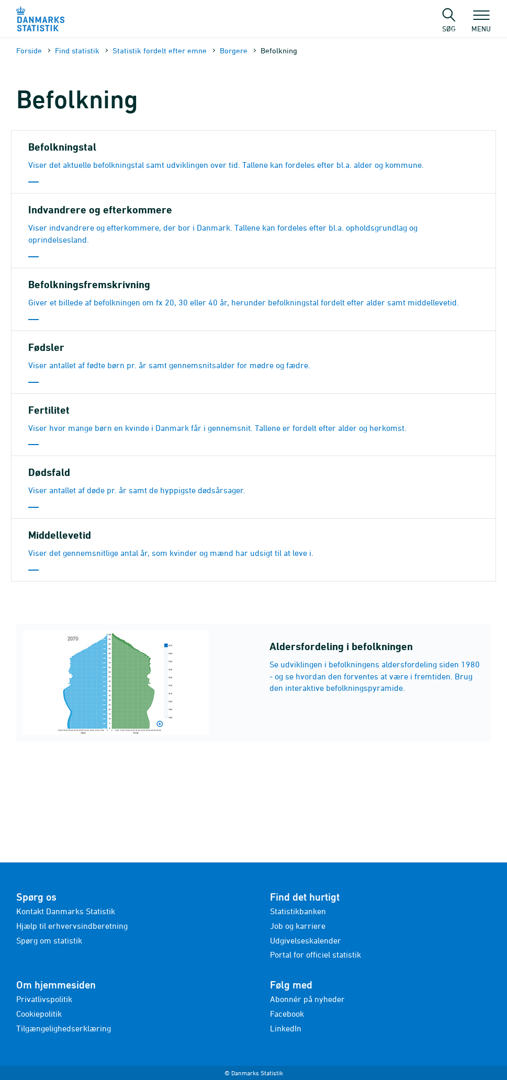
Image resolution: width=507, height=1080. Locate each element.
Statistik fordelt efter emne (159, 50)
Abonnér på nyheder (307, 999)
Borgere (233, 50)
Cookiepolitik (39, 1013)
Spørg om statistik (49, 940)
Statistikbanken (298, 911)
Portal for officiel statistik (315, 954)
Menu (481, 23)
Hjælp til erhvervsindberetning (72, 925)
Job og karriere (297, 925)
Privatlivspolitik (44, 999)
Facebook (287, 1013)
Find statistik (77, 50)
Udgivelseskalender (305, 940)
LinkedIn (285, 1028)
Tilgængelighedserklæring (63, 1028)
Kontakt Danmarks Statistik (65, 911)
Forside (29, 50)
